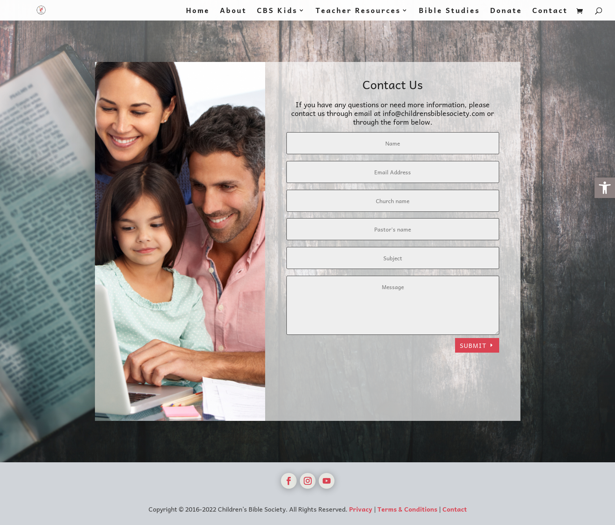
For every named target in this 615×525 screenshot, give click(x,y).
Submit (473, 345)
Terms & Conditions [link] (407, 509)
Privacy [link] (360, 509)
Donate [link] (506, 11)
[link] (605, 187)
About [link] (233, 11)
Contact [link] (550, 11)
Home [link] (198, 11)
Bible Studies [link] (449, 11)
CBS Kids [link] (277, 11)
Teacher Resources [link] (358, 11)
